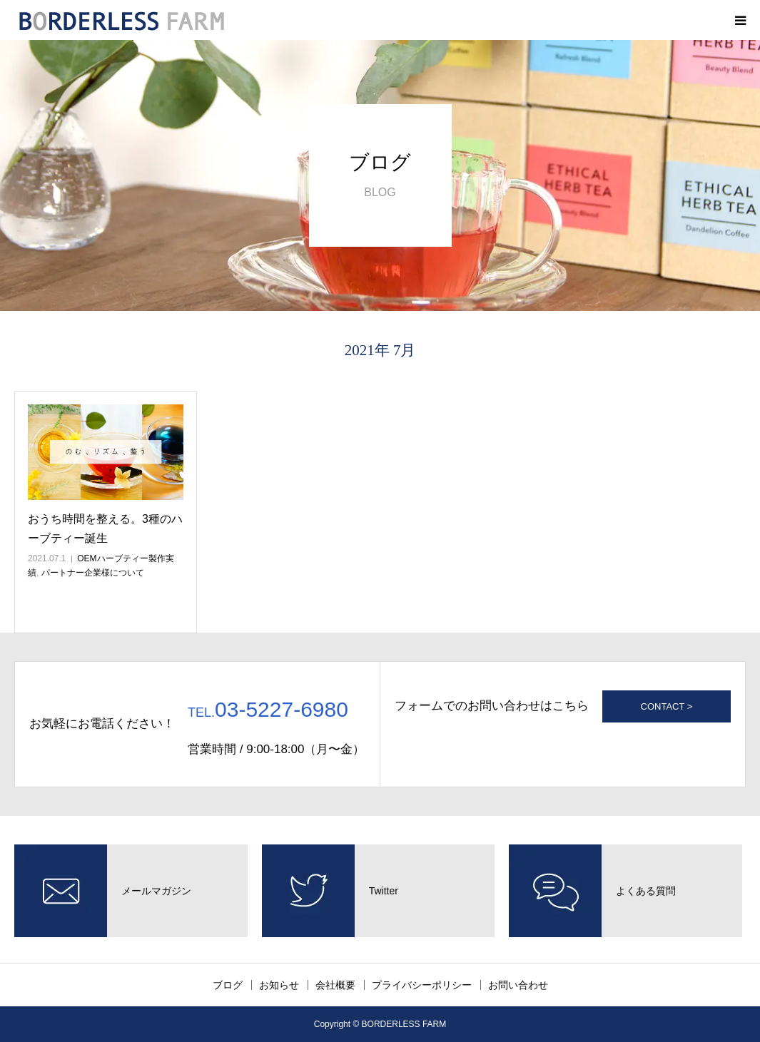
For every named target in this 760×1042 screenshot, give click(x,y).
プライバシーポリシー (422, 985)
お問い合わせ (518, 985)
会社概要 (335, 985)
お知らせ (279, 985)
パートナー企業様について (92, 573)
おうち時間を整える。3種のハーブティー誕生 (105, 528)
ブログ (228, 985)
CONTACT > (667, 706)
